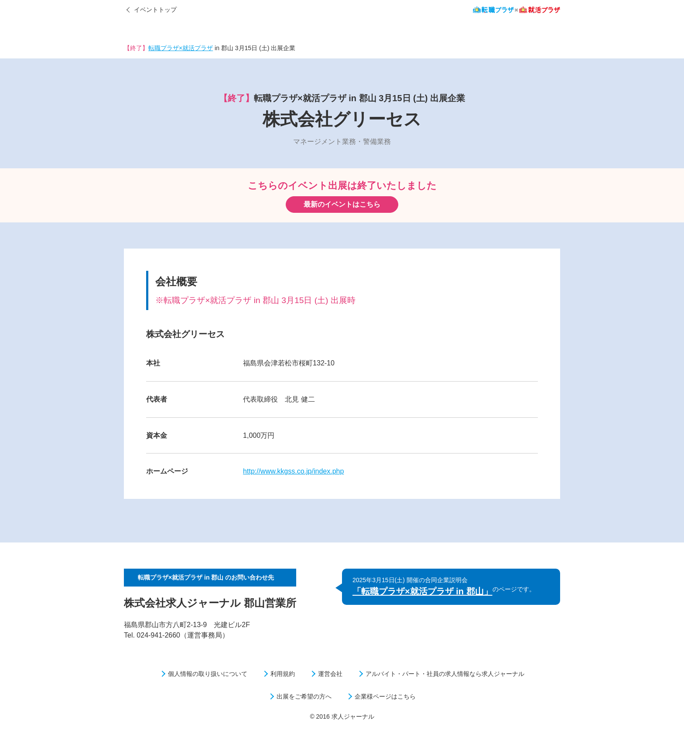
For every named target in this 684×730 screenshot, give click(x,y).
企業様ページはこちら (385, 696)
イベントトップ (155, 9)
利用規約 (282, 673)
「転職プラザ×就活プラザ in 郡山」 (422, 591)
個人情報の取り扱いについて (207, 673)
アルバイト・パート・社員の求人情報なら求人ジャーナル (445, 673)
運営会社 (330, 673)
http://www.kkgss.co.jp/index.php (293, 471)
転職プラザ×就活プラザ (180, 47)
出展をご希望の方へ (304, 696)
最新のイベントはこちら (342, 204)
